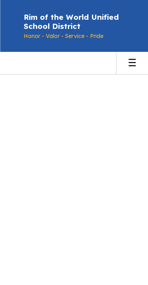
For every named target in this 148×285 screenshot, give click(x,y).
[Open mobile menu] (132, 63)
